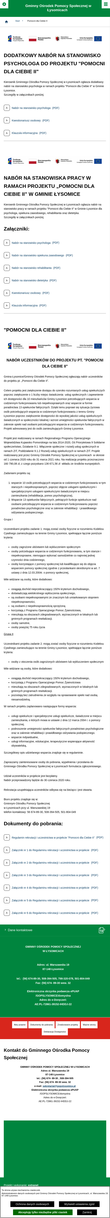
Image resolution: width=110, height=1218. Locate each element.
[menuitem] (20, 1024)
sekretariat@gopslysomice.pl (59, 1086)
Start (19, 21)
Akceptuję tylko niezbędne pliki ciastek (42, 1212)
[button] (54, 42)
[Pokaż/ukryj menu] (105, 4)
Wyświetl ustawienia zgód (79, 1204)
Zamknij (87, 1212)
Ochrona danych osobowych (32, 1204)
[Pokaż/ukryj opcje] (4, 4)
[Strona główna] (6, 22)
